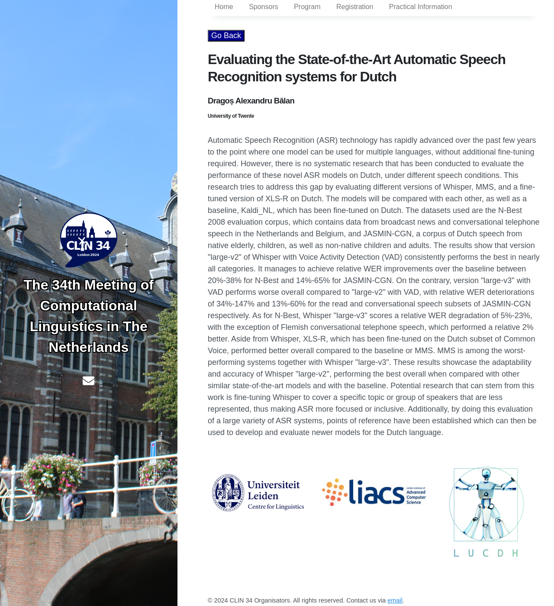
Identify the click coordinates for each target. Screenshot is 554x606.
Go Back (226, 35)
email (394, 600)
